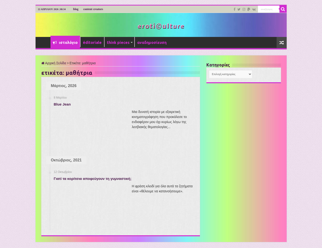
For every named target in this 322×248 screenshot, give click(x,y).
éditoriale (92, 42)
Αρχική (44, 42)
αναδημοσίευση (152, 42)
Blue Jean (62, 104)
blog (75, 9)
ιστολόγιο (65, 42)
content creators (93, 9)
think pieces (118, 42)
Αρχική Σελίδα (53, 63)
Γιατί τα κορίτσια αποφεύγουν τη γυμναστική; (92, 179)
